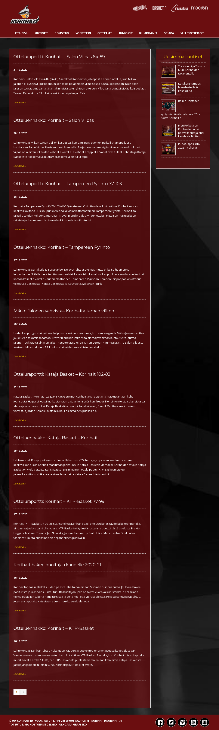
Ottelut (104, 33)
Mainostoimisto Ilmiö (41, 724)
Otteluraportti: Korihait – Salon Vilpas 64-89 (59, 56)
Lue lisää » (19, 102)
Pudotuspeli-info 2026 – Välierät (189, 145)
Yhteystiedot (192, 33)
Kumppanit (148, 33)
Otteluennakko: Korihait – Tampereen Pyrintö (61, 247)
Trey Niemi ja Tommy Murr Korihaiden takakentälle (191, 69)
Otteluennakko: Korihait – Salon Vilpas (53, 120)
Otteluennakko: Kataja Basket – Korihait (55, 437)
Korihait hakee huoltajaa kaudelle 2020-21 (57, 564)
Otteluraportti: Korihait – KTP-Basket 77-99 (58, 501)
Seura (169, 33)
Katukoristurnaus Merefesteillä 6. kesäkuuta (189, 87)
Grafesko (80, 724)
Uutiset (41, 33)
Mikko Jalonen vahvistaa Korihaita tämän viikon (63, 310)
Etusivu (21, 33)
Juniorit (125, 33)
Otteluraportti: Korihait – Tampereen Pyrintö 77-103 (67, 183)
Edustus (62, 33)
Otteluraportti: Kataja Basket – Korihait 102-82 (61, 374)
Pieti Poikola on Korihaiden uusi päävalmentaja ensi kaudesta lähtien (191, 131)
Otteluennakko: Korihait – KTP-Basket (53, 628)
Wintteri (83, 33)
